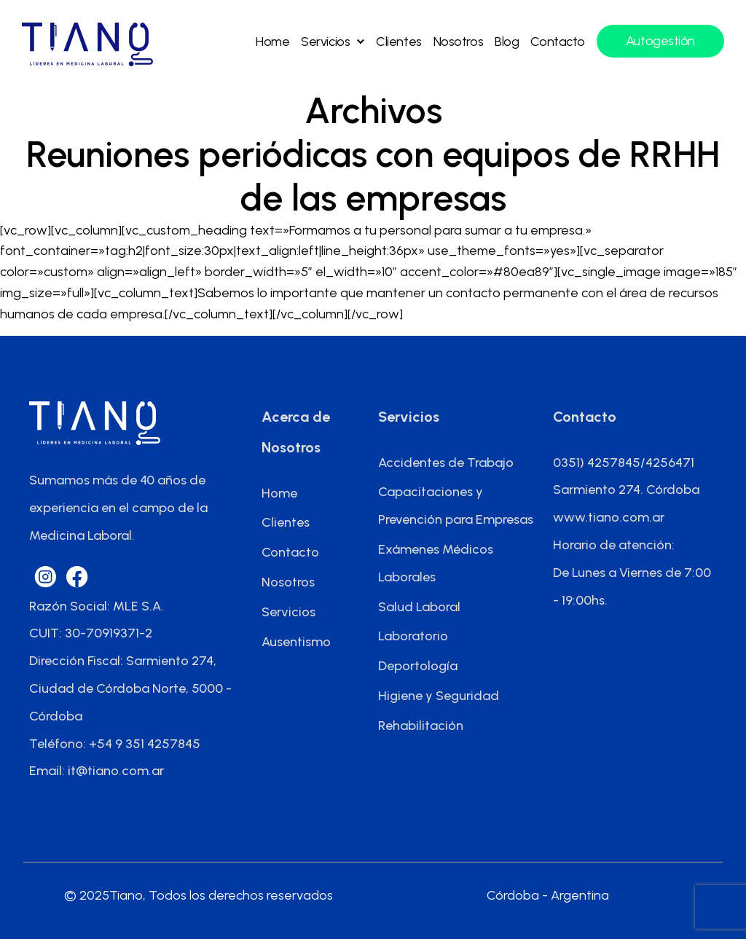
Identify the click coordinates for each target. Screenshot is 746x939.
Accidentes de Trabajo (446, 463)
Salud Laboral (419, 607)
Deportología (418, 666)
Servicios (325, 42)
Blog (507, 42)
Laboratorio (413, 636)
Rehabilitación (420, 726)
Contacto (557, 42)
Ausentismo (296, 642)
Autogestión (660, 41)
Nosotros (458, 42)
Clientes (398, 42)
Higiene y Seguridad (438, 696)
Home (272, 42)
